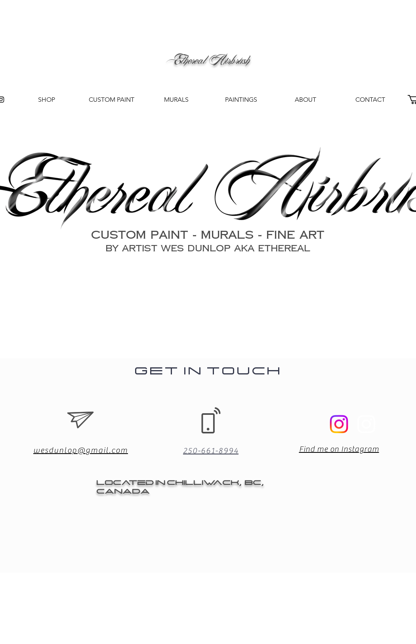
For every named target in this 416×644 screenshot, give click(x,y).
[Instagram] (366, 424)
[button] (241, 99)
